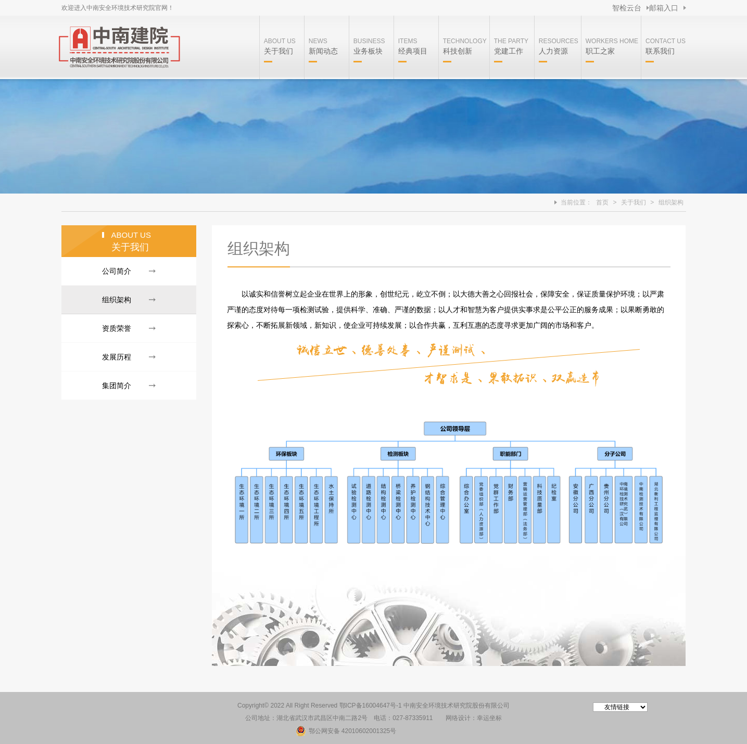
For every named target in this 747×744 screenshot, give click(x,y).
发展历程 (116, 357)
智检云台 (626, 8)
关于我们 (633, 202)
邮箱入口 (663, 8)
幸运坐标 (489, 718)
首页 (602, 202)
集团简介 (116, 385)
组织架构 (671, 202)
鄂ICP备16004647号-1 (370, 705)
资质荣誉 (116, 328)
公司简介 (116, 271)
